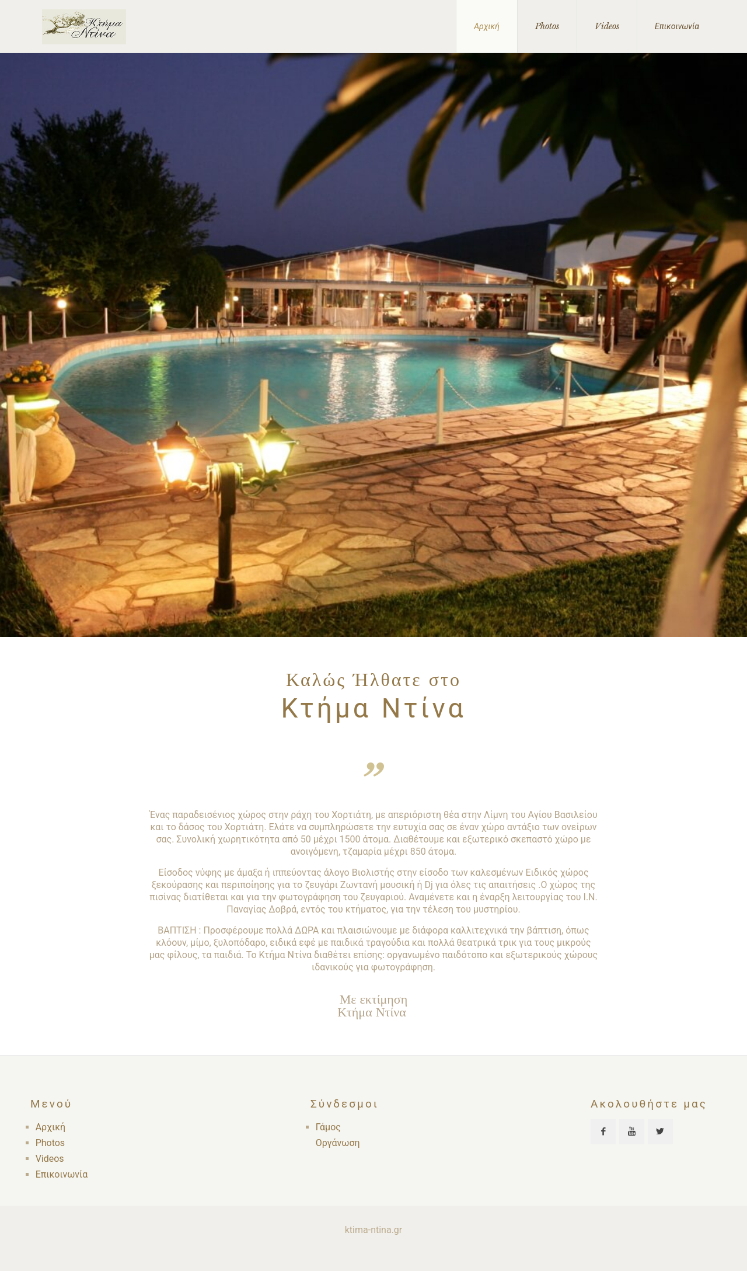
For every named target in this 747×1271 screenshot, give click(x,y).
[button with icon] (603, 1131)
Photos (50, 1142)
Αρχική (51, 1127)
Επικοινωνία (62, 1174)
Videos (50, 1158)
